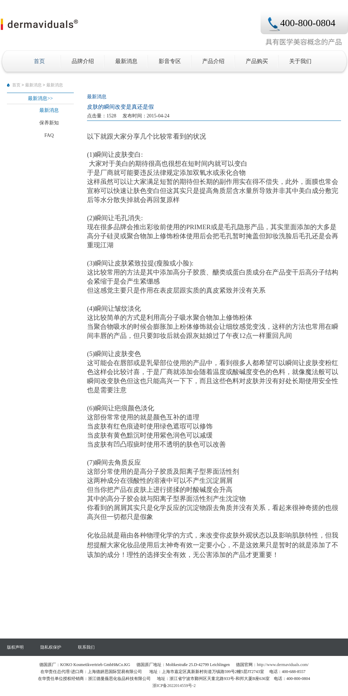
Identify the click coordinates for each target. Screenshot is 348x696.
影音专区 (170, 61)
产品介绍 (213, 61)
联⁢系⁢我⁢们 (86, 647)
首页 (39, 61)
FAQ (49, 135)
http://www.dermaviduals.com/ (283, 664)
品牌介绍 (83, 61)
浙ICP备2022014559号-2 (174, 685)
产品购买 (257, 61)
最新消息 (126, 61)
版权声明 (15, 647)
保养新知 (49, 122)
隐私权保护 (50, 647)
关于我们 (300, 61)
